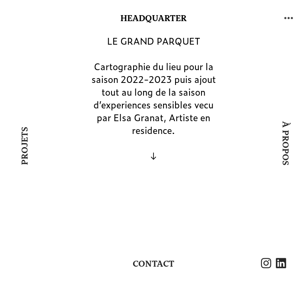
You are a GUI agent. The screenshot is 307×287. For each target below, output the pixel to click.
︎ (281, 263)
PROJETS (24, 146)
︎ (289, 18)
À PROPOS (285, 144)
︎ (266, 263)
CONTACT (153, 263)
